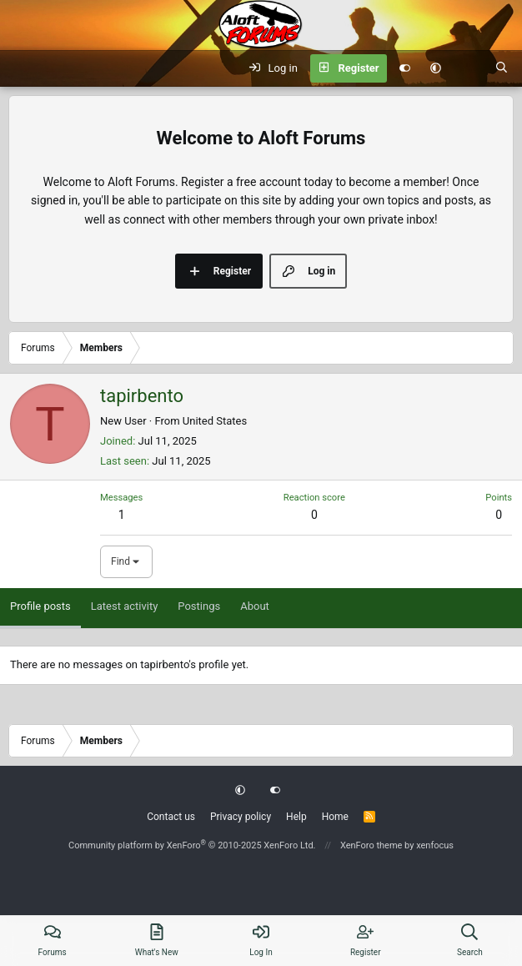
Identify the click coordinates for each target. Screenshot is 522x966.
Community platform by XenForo (192, 845)
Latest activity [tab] (124, 606)
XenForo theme (371, 845)
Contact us (171, 817)
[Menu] (21, 68)
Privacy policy (240, 817)
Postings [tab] (199, 606)
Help (296, 817)
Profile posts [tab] (40, 606)
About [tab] (254, 606)
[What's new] (468, 68)
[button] (435, 68)
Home (335, 817)
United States (215, 421)
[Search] (501, 68)
